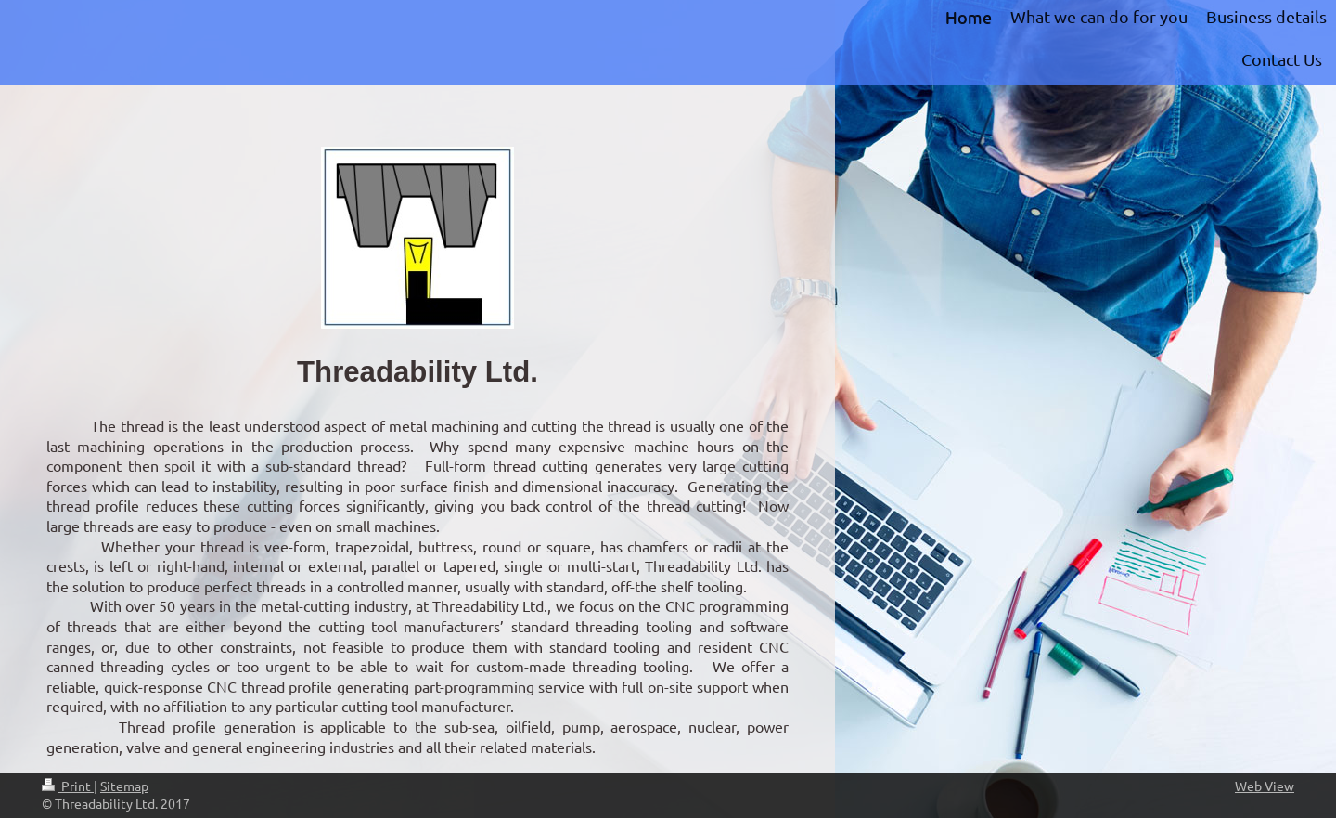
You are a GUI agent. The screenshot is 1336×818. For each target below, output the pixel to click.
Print (68, 785)
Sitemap (124, 785)
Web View (1264, 785)
